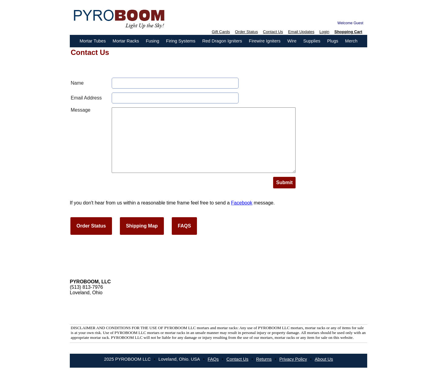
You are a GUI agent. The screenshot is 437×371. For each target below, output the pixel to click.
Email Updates (301, 31)
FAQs (213, 359)
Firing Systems (180, 41)
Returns (264, 359)
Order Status (246, 31)
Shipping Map (142, 225)
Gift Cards (221, 31)
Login (325, 31)
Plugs (332, 41)
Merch (351, 41)
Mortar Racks (126, 41)
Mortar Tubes (93, 41)
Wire (291, 41)
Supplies (311, 41)
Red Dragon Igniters (222, 41)
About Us (324, 359)
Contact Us (273, 31)
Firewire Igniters (264, 41)
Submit (284, 182)
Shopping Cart (348, 31)
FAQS (184, 225)
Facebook (241, 202)
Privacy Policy (293, 359)
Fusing (152, 41)
